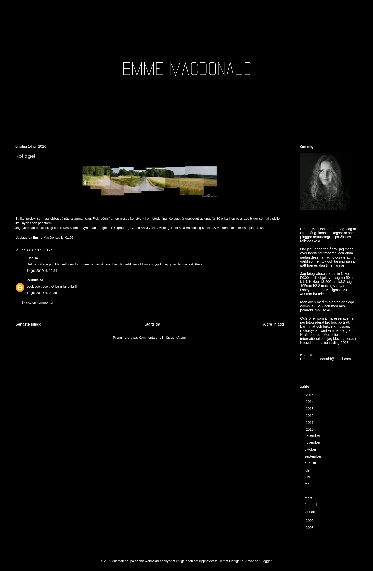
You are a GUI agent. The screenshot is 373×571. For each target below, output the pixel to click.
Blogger (265, 561)
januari (310, 512)
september (313, 456)
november (313, 442)
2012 (310, 416)
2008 (310, 527)
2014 (310, 402)
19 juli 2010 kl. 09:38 (42, 293)
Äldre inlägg (273, 324)
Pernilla (33, 280)
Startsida (152, 324)
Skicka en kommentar (37, 302)
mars (309, 498)
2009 (310, 521)
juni (308, 477)
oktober (311, 449)
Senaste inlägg (28, 324)
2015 (310, 395)
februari (311, 505)
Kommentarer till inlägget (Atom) (162, 337)
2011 (310, 422)
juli (307, 470)
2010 (310, 429)
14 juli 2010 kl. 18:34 (42, 271)
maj (308, 484)
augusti (311, 463)
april (308, 491)
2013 (310, 409)
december (313, 435)
